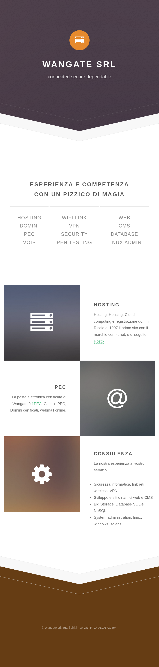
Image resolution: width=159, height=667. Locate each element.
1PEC (37, 404)
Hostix (99, 341)
